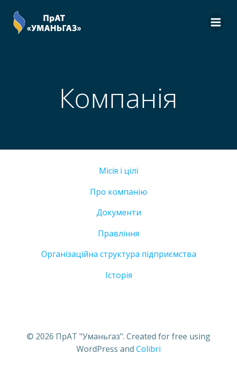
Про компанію (118, 191)
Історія (118, 275)
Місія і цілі (118, 170)
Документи (118, 212)
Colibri (148, 348)
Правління (118, 233)
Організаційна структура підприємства (118, 254)
